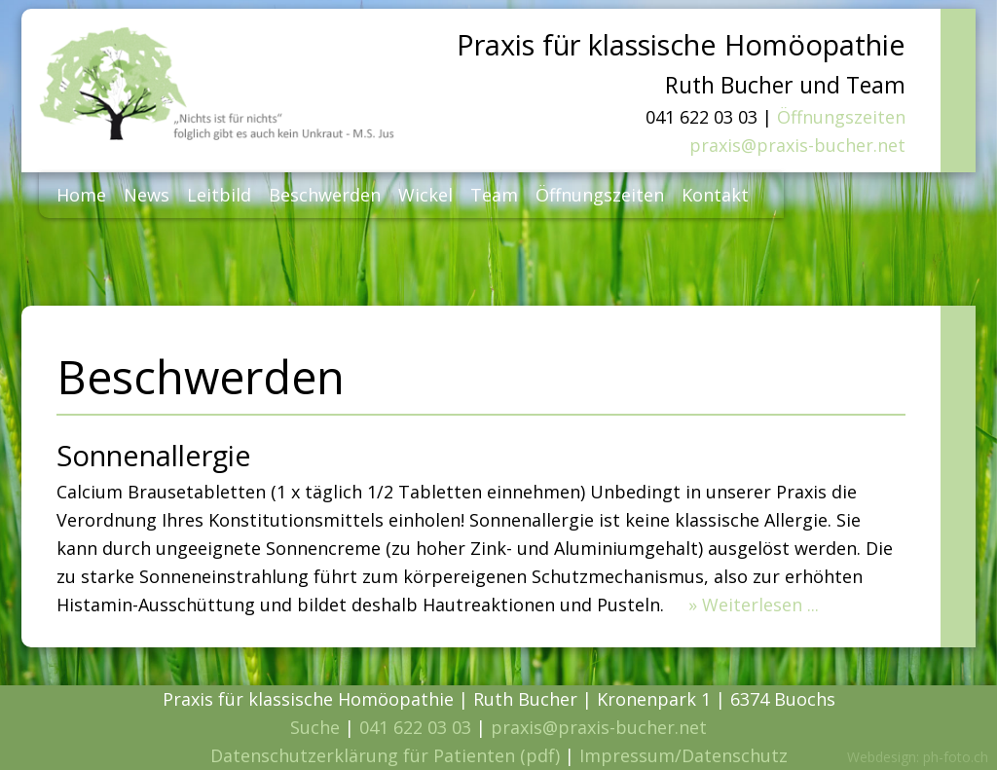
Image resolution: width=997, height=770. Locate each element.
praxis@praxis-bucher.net (797, 145)
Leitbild (219, 194)
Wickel (425, 194)
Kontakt (715, 194)
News (146, 194)
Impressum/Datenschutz (683, 755)
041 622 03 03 (415, 727)
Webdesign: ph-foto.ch (917, 757)
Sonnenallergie (153, 455)
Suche (315, 727)
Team (494, 194)
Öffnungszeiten (841, 116)
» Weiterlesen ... (753, 604)
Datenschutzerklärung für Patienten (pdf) (385, 755)
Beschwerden (325, 194)
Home (81, 194)
